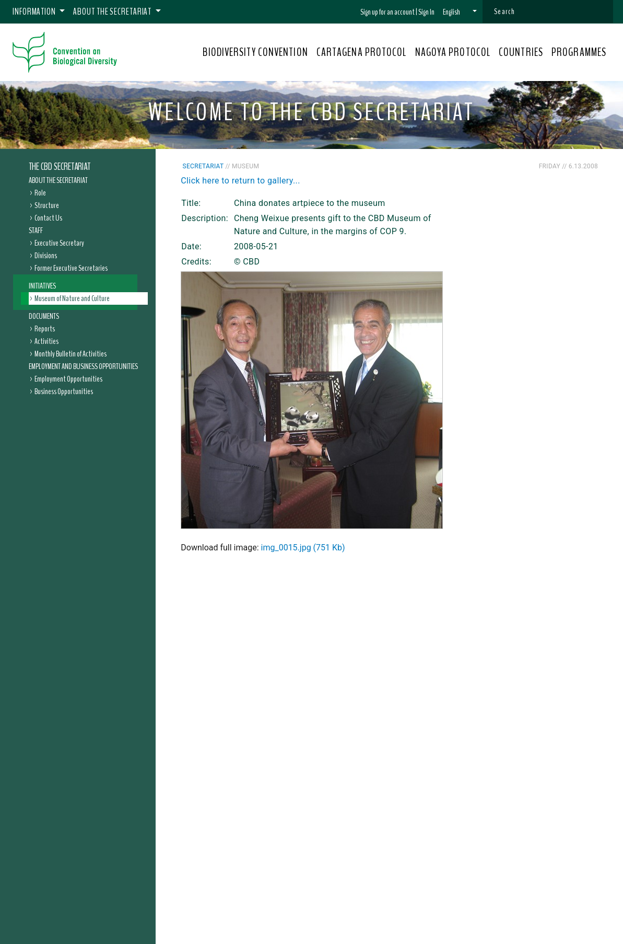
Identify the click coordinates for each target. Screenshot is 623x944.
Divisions (45, 255)
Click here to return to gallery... (240, 181)
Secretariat (203, 166)
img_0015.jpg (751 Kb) (303, 547)
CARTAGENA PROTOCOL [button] (361, 52)
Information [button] (35, 11)
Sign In (426, 12)
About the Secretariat (58, 180)
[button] (459, 12)
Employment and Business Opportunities (83, 366)
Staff (36, 230)
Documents (44, 316)
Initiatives (42, 286)
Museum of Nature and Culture (72, 298)
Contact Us (48, 218)
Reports (44, 329)
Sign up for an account (387, 12)
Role (40, 193)
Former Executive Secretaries (71, 268)
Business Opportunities (63, 391)
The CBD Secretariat (59, 167)
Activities (46, 341)
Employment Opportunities (68, 379)
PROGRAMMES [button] (578, 52)
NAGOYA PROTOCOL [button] (453, 52)
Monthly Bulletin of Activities (70, 354)
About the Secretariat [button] (113, 11)
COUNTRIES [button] (521, 52)
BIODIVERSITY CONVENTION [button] (255, 52)
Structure (46, 205)
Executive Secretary (59, 243)
